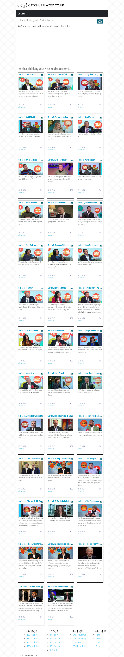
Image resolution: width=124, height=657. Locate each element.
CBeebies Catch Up (79, 646)
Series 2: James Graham (27, 159)
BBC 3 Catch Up (32, 642)
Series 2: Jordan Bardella (87, 202)
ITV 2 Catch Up (55, 638)
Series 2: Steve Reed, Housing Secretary (89, 374)
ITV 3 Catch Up (55, 642)
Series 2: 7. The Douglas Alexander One (87, 459)
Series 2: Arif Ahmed (56, 330)
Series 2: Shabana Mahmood (59, 245)
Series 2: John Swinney (57, 202)
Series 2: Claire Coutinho (28, 330)
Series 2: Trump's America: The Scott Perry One (60, 459)
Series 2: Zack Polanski (27, 74)
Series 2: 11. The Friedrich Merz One (60, 417)
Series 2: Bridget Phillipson (88, 330)
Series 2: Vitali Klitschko (57, 159)
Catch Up (21, 13)
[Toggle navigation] (102, 13)
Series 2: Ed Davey (25, 287)
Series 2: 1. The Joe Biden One (89, 543)
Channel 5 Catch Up (79, 638)
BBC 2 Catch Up (32, 638)
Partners (99, 638)
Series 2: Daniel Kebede (27, 202)
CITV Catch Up (54, 650)
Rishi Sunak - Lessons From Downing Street (29, 587)
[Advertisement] (60, 47)
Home (98, 634)
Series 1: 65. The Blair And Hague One (58, 587)
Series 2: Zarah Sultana (57, 287)
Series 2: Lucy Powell (56, 373)
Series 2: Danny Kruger (27, 373)
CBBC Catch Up (78, 642)
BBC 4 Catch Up (32, 646)
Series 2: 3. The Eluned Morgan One (30, 545)
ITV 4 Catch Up (55, 646)
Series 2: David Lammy (86, 159)
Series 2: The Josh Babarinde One (89, 417)
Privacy (98, 646)
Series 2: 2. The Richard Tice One (59, 545)
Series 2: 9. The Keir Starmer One (29, 459)
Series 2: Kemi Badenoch (28, 245)
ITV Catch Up (54, 634)
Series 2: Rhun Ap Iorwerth (88, 245)
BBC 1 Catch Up (32, 634)
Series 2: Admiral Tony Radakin (30, 415)
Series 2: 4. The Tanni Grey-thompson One (88, 502)
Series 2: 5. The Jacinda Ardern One (60, 502)
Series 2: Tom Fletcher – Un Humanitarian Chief (88, 289)
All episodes (21, 107)
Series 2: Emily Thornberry (88, 74)
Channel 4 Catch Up (79, 634)
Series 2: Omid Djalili (26, 117)
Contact (98, 642)
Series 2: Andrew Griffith (57, 74)
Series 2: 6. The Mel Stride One (30, 501)
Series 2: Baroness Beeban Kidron (58, 118)
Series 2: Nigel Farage (86, 117)
